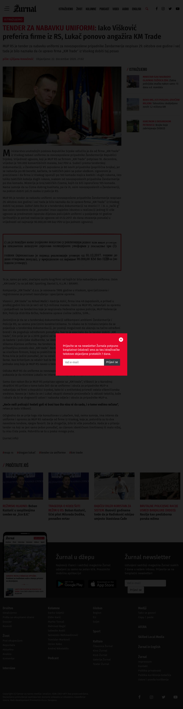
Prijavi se (112, 362)
